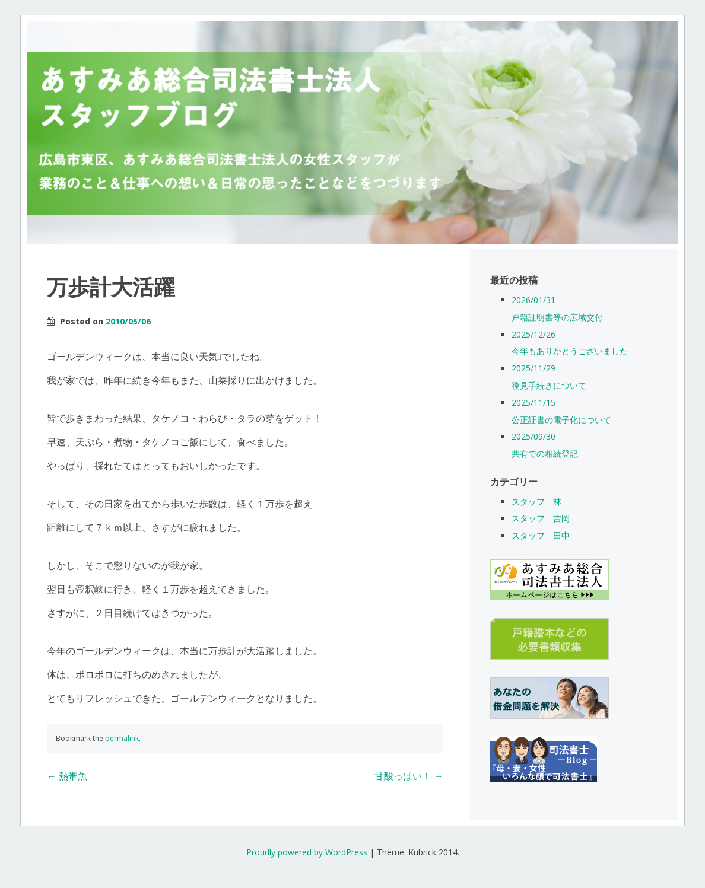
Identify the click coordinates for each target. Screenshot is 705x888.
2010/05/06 (128, 321)
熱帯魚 (67, 775)
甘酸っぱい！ (408, 775)
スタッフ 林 (536, 501)
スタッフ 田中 (541, 535)
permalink (122, 738)
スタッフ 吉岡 (541, 518)
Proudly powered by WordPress (306, 852)
